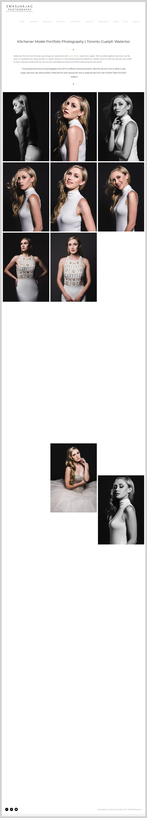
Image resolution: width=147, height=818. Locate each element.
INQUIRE (136, 21)
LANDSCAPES (103, 21)
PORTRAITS (33, 21)
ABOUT (116, 21)
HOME (22, 21)
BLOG (125, 21)
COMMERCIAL (75, 21)
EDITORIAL (61, 21)
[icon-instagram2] (16, 809)
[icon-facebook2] (7, 809)
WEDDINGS (47, 21)
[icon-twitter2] (12, 809)
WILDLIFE (89, 21)
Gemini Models (73, 56)
